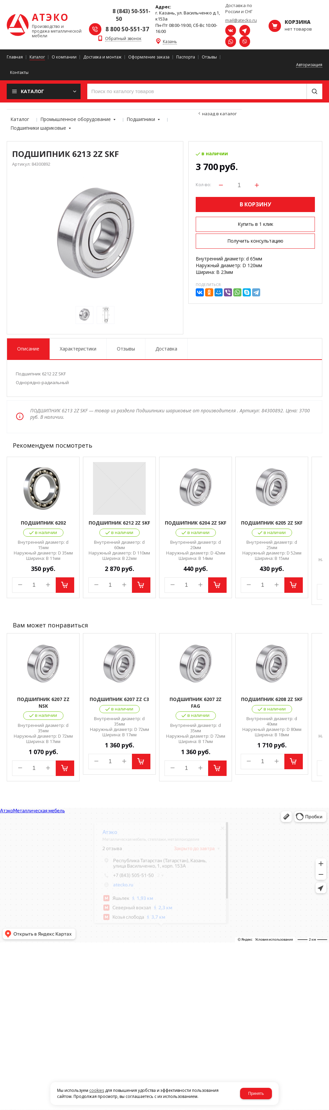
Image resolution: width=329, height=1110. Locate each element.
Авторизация (309, 65)
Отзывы (126, 348)
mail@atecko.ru (241, 20)
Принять (256, 1093)
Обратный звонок (123, 38)
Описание (28, 348)
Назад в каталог (219, 114)
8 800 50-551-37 (127, 29)
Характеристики (78, 348)
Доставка (166, 348)
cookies (96, 1090)
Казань (170, 41)
